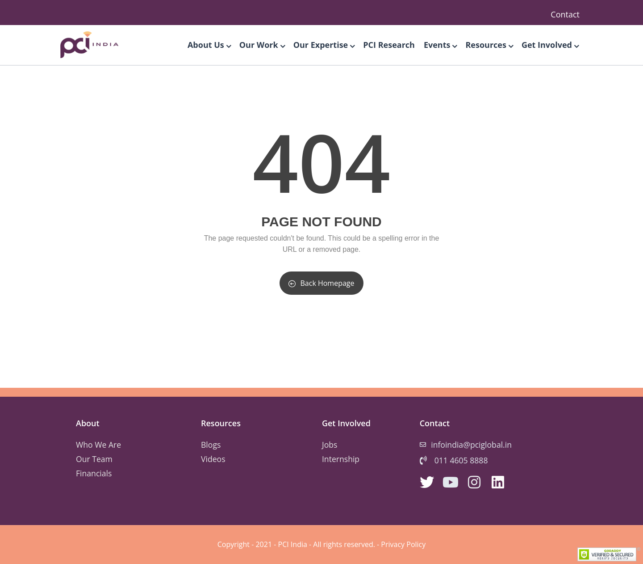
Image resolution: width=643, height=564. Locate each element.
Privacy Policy (403, 544)
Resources (488, 44)
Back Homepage (321, 283)
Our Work (261, 44)
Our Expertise (324, 44)
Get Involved (550, 44)
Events (440, 44)
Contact (565, 14)
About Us (209, 44)
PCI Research (389, 44)
